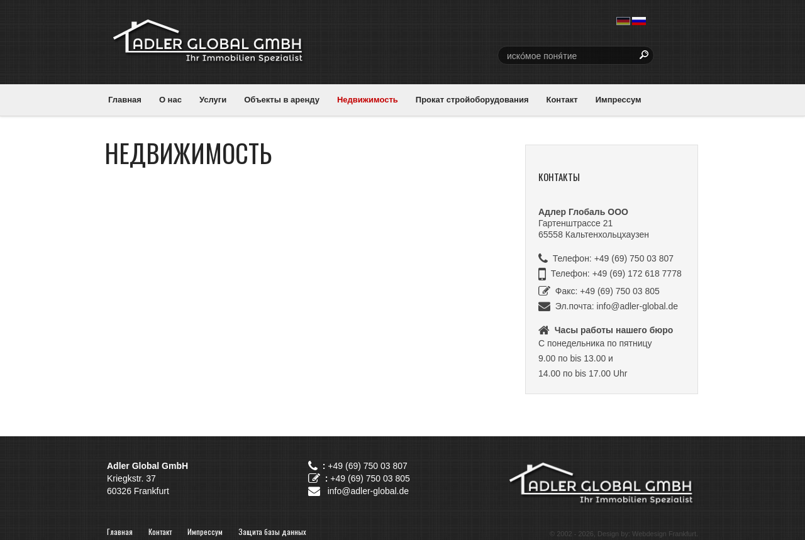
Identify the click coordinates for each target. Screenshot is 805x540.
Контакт (561, 99)
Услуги (212, 99)
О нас (170, 99)
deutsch (623, 21)
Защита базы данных (272, 531)
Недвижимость (367, 99)
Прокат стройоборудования (472, 99)
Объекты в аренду (281, 99)
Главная (125, 99)
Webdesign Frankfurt (664, 533)
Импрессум (618, 99)
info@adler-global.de (637, 306)
